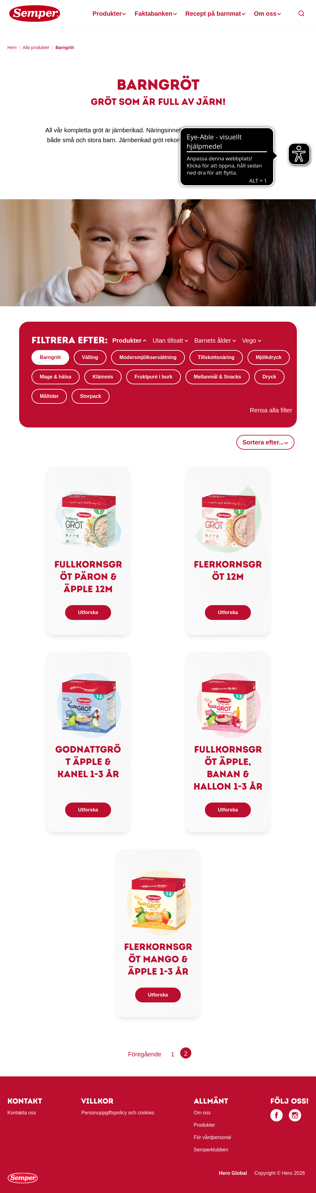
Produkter (107, 13)
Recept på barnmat (213, 13)
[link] (88, 519)
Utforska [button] (88, 612)
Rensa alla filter (271, 410)
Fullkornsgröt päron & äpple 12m (88, 577)
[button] (301, 13)
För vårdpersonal (212, 1137)
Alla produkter (36, 47)
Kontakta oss (21, 1112)
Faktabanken (153, 13)
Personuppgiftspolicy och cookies (117, 1112)
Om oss (265, 13)
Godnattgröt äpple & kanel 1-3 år (88, 762)
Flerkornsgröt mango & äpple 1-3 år (158, 959)
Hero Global (233, 1173)
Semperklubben (211, 1149)
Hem (12, 47)
